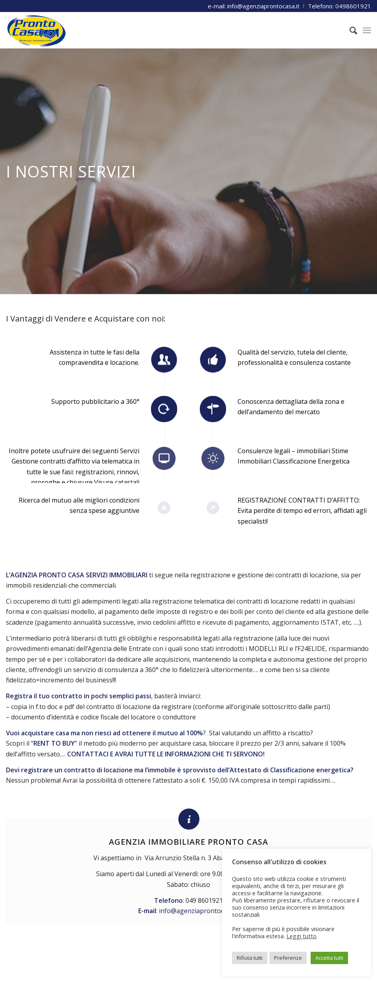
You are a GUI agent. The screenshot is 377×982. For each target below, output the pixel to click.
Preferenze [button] (288, 957)
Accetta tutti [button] (329, 957)
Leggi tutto (301, 936)
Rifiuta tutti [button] (250, 957)
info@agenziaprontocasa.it (199, 910)
